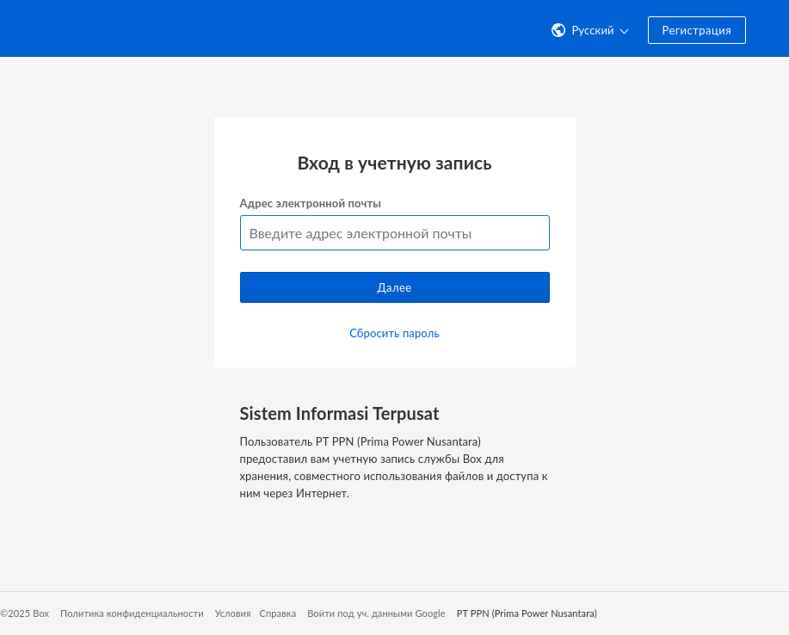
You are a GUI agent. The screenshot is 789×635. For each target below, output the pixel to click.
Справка (278, 613)
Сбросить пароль (394, 333)
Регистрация (697, 30)
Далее (394, 287)
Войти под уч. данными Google (376, 613)
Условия (233, 613)
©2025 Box (24, 613)
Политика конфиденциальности (132, 613)
